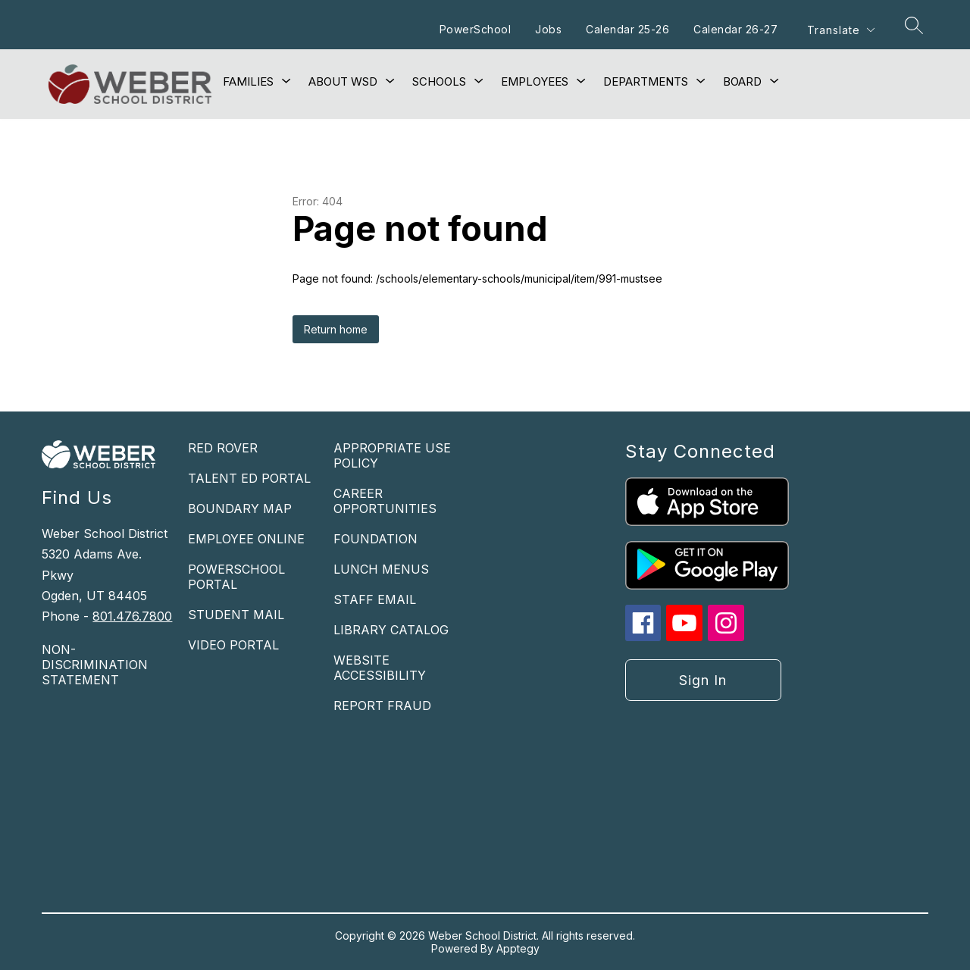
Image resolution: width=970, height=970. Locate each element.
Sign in (703, 680)
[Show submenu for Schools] (439, 82)
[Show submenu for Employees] (534, 82)
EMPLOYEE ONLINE (246, 538)
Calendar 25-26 (627, 29)
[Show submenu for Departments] (645, 82)
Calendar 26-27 (735, 29)
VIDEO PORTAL (233, 644)
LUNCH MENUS (381, 569)
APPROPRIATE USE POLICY (392, 455)
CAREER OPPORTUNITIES (384, 501)
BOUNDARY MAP (240, 508)
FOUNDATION (375, 538)
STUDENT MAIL (236, 614)
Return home (336, 329)
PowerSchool (476, 29)
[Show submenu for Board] (742, 82)
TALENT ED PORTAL (249, 478)
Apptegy (518, 948)
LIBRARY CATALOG (391, 629)
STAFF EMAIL (374, 599)
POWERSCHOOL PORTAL (236, 577)
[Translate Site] (840, 29)
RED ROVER (223, 447)
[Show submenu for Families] (248, 82)
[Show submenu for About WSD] (342, 82)
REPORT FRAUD (382, 705)
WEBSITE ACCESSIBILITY (379, 667)
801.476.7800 (132, 616)
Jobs (548, 29)
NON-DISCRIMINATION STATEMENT (95, 664)
